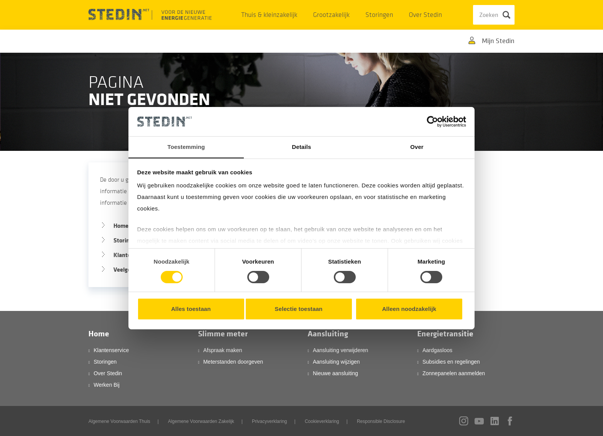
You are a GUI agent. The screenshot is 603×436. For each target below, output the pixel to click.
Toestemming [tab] (186, 147)
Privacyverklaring (269, 421)
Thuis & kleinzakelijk (269, 14)
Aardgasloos (437, 350)
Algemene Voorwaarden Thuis (119, 421)
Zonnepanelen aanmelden (453, 373)
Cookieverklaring (322, 421)
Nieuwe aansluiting (335, 373)
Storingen (379, 14)
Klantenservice (111, 350)
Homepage (127, 226)
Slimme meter (223, 334)
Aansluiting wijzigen (336, 362)
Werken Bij (106, 385)
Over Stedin (425, 14)
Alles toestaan (191, 309)
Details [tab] (301, 147)
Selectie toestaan (298, 309)
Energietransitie (445, 334)
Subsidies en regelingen (451, 362)
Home (98, 334)
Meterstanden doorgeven (233, 362)
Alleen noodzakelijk (409, 309)
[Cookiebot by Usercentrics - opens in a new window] (432, 121)
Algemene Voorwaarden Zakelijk (201, 421)
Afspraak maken (222, 350)
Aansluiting (328, 334)
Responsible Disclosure (381, 421)
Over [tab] (417, 147)
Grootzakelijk (331, 14)
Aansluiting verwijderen (340, 350)
